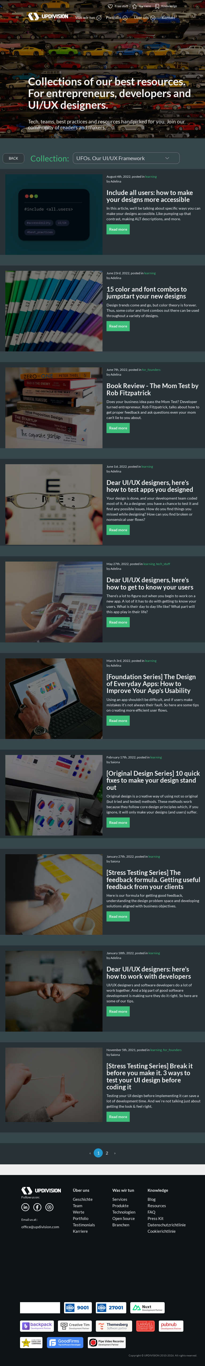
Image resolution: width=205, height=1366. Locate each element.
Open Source (123, 1218)
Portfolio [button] (117, 17)
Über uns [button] (144, 17)
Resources (157, 1205)
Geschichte (83, 1199)
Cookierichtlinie (162, 1231)
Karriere (80, 1231)
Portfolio (80, 1218)
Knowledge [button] (166, 6)
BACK (13, 158)
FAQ (151, 1212)
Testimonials (84, 1224)
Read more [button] (118, 229)
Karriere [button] (141, 6)
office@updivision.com (40, 1226)
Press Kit (156, 1218)
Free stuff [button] (118, 6)
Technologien (123, 1212)
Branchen (120, 1224)
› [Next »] (115, 1152)
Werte (78, 1212)
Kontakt (168, 17)
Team (77, 1205)
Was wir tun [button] (88, 17)
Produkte (120, 1205)
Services (119, 1199)
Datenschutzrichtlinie (167, 1224)
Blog (152, 1199)
